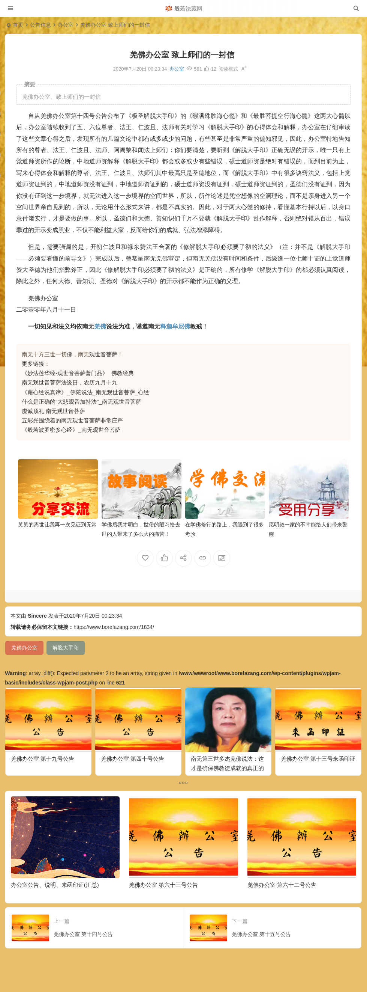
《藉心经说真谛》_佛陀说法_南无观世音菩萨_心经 (85, 392)
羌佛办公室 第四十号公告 (132, 758)
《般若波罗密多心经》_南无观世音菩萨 (71, 430)
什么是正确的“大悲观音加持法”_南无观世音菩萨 (81, 401)
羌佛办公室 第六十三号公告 (163, 885)
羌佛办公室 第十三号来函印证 (318, 758)
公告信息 (40, 25)
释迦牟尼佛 (175, 326)
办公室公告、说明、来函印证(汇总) (55, 885)
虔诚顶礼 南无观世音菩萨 (53, 411)
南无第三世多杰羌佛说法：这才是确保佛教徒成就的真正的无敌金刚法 (227, 768)
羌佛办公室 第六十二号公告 (281, 885)
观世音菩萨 (103, 354)
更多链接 (33, 363)
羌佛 (100, 326)
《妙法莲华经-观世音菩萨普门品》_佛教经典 (77, 373)
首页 (18, 25)
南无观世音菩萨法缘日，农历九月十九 (69, 382)
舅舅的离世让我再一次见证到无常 (57, 525)
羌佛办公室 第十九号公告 (42, 758)
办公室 (65, 25)
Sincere (37, 616)
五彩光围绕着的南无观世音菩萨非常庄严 (72, 420)
